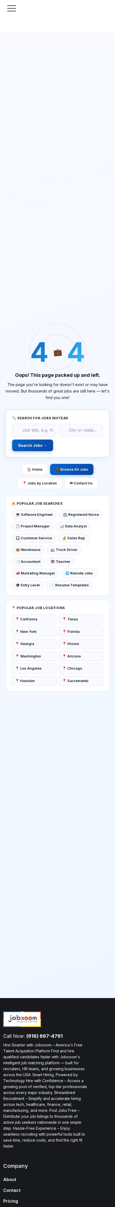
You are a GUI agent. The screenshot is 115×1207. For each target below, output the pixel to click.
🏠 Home (34, 469)
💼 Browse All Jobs (71, 469)
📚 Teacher (60, 561)
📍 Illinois (70, 643)
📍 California (26, 619)
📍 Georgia (24, 643)
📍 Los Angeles (28, 668)
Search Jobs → (32, 445)
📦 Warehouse (28, 549)
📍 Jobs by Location (39, 483)
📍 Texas (70, 619)
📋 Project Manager (33, 526)
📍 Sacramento (75, 681)
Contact (11, 1190)
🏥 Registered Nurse (81, 514)
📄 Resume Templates (69, 585)
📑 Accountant (28, 561)
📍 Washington (28, 656)
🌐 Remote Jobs (79, 573)
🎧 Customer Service (34, 538)
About (9, 1179)
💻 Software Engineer (34, 514)
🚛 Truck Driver (64, 549)
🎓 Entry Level (28, 585)
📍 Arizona (71, 656)
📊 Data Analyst (73, 526)
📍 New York (26, 631)
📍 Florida (71, 631)
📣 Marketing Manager (35, 573)
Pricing (10, 1201)
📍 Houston (25, 681)
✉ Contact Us (81, 483)
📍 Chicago (72, 668)
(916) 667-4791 (44, 1036)
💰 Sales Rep (73, 538)
